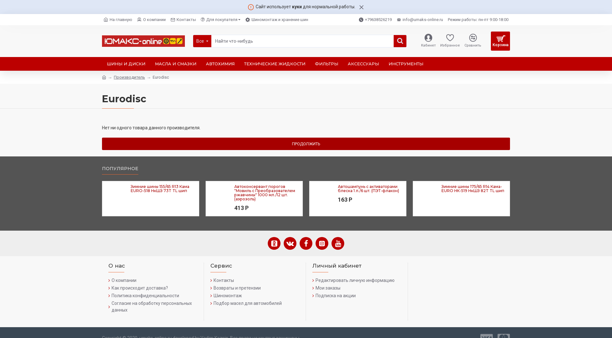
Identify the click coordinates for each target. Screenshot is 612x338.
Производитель (129, 77)
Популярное (120, 168)
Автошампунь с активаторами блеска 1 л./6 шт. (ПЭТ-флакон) (368, 188)
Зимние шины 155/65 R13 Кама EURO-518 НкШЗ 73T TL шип (160, 188)
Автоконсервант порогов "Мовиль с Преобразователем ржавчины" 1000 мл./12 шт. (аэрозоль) (264, 192)
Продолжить (306, 143)
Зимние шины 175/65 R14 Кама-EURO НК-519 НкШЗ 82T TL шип (472, 188)
